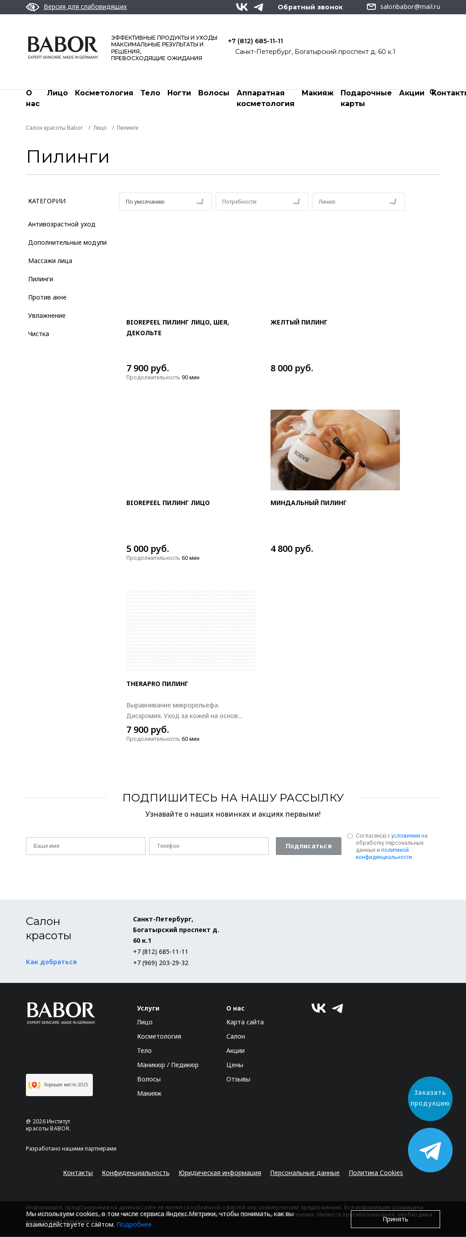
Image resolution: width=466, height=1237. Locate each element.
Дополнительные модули (67, 242)
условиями (405, 836)
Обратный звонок (310, 7)
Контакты (78, 1173)
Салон (235, 1036)
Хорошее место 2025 (58, 1085)
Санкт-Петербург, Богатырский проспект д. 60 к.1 (315, 52)
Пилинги (40, 279)
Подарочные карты (366, 98)
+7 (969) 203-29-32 (160, 963)
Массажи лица (50, 261)
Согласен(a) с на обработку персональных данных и (392, 847)
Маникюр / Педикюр (168, 1065)
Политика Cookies (376, 1173)
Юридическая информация (220, 1173)
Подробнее (134, 1224)
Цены (234, 1065)
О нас (33, 98)
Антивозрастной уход (62, 224)
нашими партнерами (89, 1149)
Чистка (38, 334)
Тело (150, 93)
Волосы (213, 93)
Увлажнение (47, 316)
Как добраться (51, 962)
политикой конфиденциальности (384, 854)
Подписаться (309, 846)
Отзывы (238, 1079)
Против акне (47, 297)
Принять (395, 1219)
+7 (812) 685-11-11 (255, 41)
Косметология (104, 93)
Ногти (179, 93)
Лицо (57, 93)
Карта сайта (245, 1022)
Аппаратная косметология (266, 98)
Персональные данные (305, 1173)
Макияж (317, 93)
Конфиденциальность (136, 1173)
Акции (411, 93)
